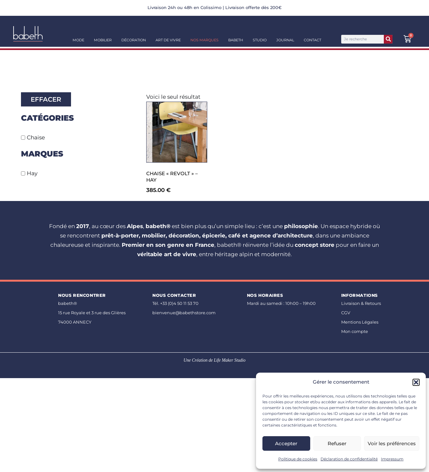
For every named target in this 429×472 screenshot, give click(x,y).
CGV (345, 312)
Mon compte (354, 331)
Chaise (36, 137)
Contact (312, 40)
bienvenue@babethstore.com (184, 312)
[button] (416, 382)
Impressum (392, 459)
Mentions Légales (359, 322)
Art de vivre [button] (168, 40)
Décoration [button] (133, 40)
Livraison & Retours (361, 303)
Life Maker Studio (229, 360)
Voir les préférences (392, 443)
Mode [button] (78, 40)
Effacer (46, 99)
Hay (32, 173)
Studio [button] (260, 40)
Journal (285, 40)
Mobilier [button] (103, 40)
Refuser (337, 443)
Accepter (286, 443)
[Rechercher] (388, 39)
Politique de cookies (297, 459)
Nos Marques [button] (204, 40)
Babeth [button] (235, 40)
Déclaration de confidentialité (349, 459)
